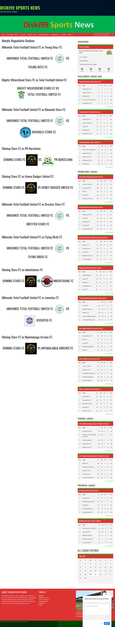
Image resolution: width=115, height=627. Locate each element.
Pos (80, 85)
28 (110, 574)
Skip (101, 623)
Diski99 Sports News (20, 7)
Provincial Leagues (44, 35)
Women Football (55, 35)
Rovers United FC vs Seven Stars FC (89, 51)
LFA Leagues (23, 35)
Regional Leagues (32, 35)
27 (105, 574)
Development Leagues (12, 35)
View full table (109, 106)
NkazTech (25, 621)
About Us (70, 35)
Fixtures (63, 35)
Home (3, 35)
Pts (111, 85)
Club (83, 85)
